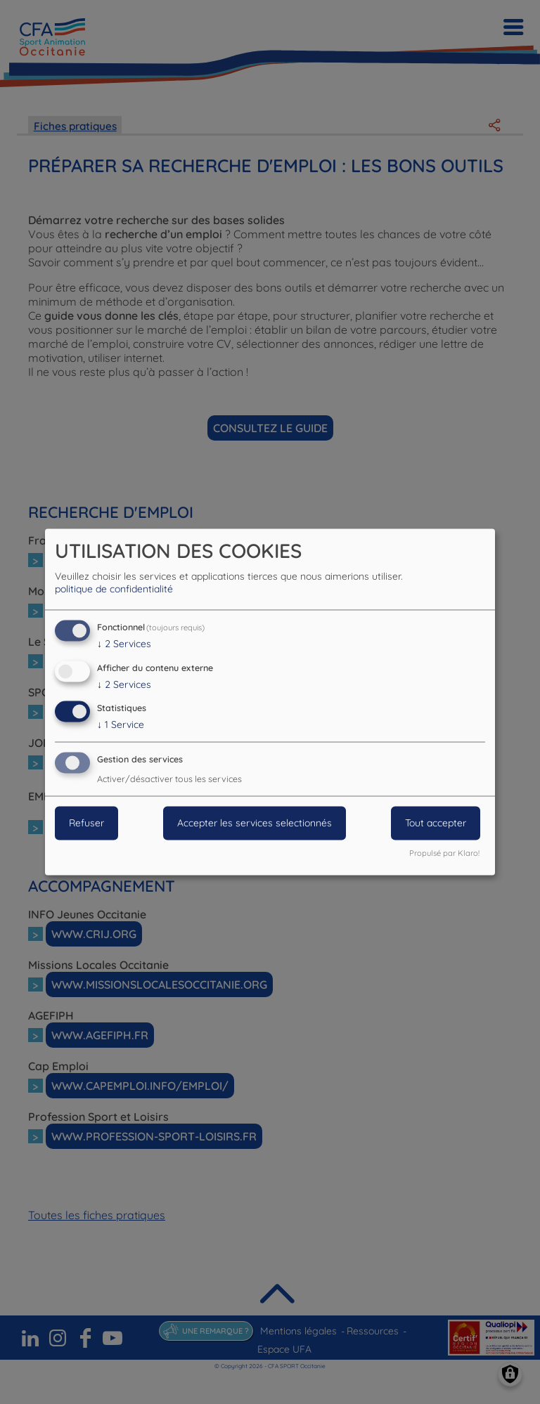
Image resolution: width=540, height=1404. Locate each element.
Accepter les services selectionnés (254, 823)
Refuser (86, 823)
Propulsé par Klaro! (444, 854)
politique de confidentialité (114, 589)
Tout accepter (435, 823)
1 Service (120, 725)
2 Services (124, 644)
